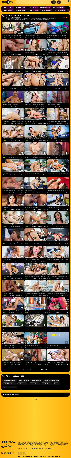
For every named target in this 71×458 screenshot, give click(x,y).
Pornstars (11, 17)
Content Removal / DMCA (39, 456)
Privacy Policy (50, 456)
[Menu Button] (53, 2)
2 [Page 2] (26, 369)
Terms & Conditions (27, 456)
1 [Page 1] (23, 369)
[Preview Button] (22, 32)
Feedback (57, 456)
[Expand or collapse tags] (68, 10)
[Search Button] (59, 2)
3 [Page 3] (30, 369)
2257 (19, 456)
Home (7, 17)
